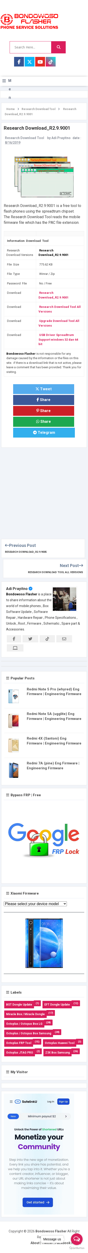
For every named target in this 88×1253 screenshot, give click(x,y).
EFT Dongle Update (57, 1004)
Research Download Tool (24, 138)
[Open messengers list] (77, 1239)
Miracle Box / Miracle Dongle (25, 1014)
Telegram (44, 432)
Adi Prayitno (17, 588)
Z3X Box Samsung (57, 1052)
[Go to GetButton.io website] (76, 1248)
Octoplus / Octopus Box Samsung (28, 1033)
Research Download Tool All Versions (55, 572)
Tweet (43, 389)
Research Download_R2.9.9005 (26, 551)
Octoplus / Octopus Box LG (24, 1023)
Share (43, 400)
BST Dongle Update (19, 1004)
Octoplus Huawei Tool (59, 1043)
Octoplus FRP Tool (18, 1043)
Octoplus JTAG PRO (19, 1052)
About (35, 1243)
